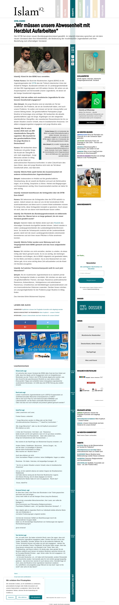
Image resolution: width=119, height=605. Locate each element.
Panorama (87, 9)
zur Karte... (81, 255)
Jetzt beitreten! (91, 122)
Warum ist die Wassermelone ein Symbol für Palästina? (90, 446)
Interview (90, 78)
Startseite (57, 9)
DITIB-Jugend (81, 78)
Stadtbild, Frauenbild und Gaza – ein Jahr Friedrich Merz (90, 463)
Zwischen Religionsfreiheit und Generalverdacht (89, 459)
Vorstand (96, 80)
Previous (80, 388)
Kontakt (45, 602)
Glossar (91, 327)
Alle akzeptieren (35, 597)
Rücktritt (57, 223)
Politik (65, 9)
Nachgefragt (91, 352)
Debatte (72, 9)
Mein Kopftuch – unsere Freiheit (37, 312)
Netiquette (63, 593)
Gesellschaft (80, 9)
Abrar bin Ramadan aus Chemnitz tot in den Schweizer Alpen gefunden (90, 136)
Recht (95, 9)
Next (101, 388)
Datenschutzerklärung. (93, 289)
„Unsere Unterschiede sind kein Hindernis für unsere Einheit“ (36, 315)
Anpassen (11, 597)
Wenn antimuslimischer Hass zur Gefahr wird (90, 450)
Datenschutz (73, 602)
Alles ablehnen (22, 597)
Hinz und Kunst (91, 360)
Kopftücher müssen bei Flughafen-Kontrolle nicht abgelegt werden (38, 309)
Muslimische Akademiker (91, 335)
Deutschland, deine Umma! (91, 344)
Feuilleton (102, 9)
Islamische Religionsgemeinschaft (89, 79)
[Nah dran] (43, 578)
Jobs (55, 602)
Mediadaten (66, 602)
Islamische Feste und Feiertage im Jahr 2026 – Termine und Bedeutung (89, 142)
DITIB (34, 83)
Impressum (50, 602)
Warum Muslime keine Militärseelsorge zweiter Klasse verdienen (90, 455)
